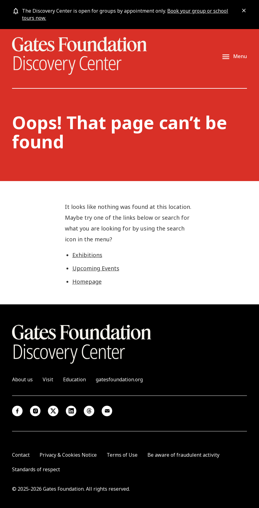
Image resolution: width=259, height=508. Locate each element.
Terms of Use (122, 454)
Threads (89, 411)
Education (74, 379)
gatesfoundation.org (119, 379)
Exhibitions (87, 255)
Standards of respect (36, 469)
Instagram (35, 411)
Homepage (87, 281)
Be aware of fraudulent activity (183, 454)
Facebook (17, 411)
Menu (240, 56)
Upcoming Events (95, 268)
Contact (21, 454)
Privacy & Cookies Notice (68, 454)
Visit (48, 379)
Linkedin (71, 411)
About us (22, 379)
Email (107, 411)
